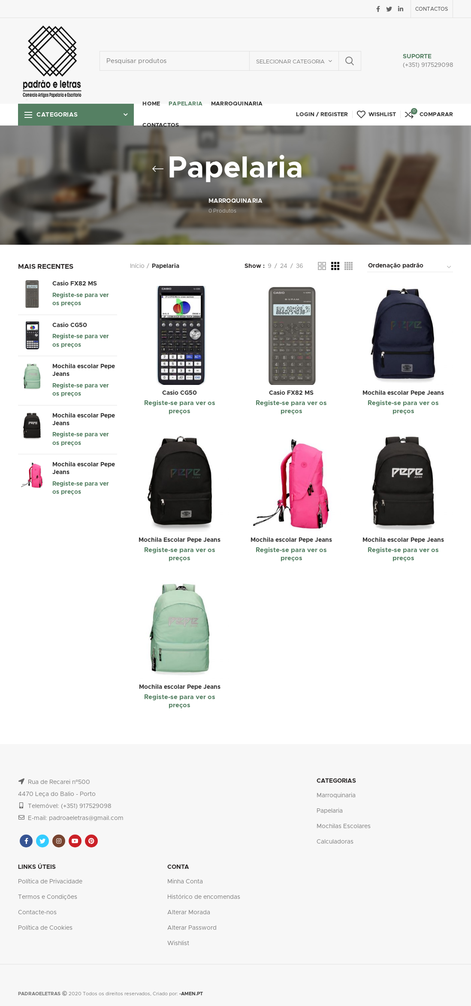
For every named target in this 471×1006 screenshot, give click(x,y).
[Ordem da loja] (410, 267)
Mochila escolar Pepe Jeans (83, 370)
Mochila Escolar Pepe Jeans (179, 540)
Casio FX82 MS (74, 284)
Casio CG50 (69, 325)
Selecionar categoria (290, 62)
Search (349, 61)
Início (137, 266)
